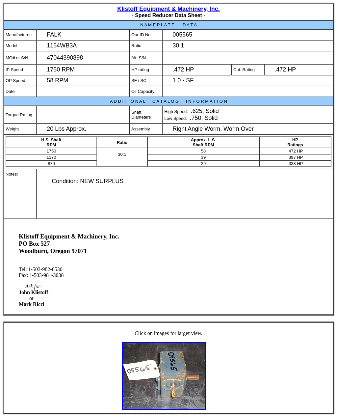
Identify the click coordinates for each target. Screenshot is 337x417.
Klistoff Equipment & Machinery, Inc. (168, 9)
